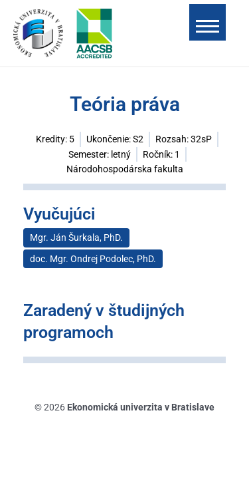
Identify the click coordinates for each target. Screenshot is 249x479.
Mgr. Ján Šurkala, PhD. (76, 237)
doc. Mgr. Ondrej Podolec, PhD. (93, 258)
